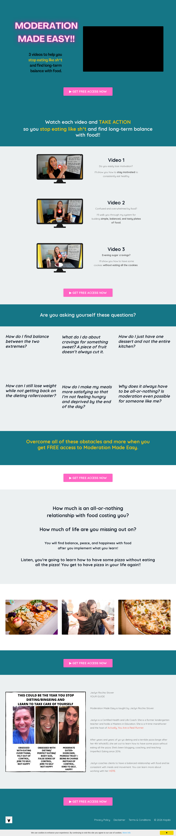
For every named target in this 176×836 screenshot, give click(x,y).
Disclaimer (119, 820)
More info (126, 833)
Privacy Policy (102, 820)
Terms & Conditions (140, 820)
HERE (113, 771)
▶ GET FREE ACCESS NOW (88, 91)
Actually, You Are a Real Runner (140, 728)
